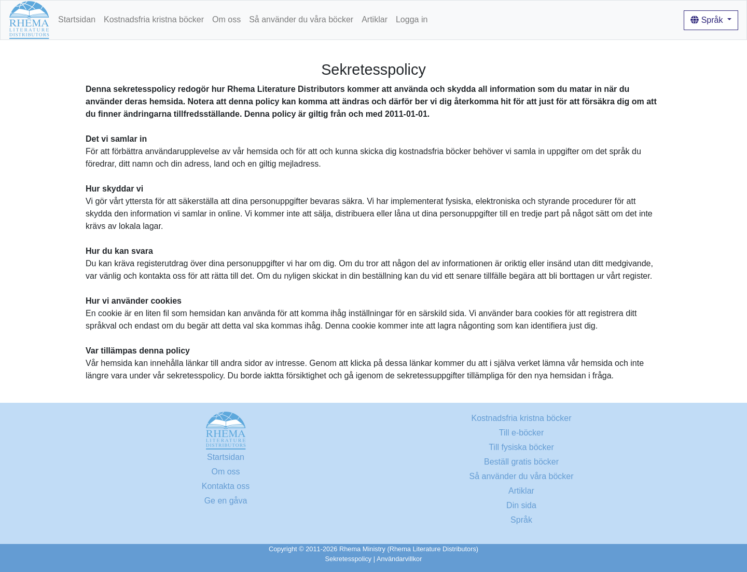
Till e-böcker (521, 432)
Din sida (521, 505)
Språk (707, 20)
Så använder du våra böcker (301, 19)
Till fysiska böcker (521, 447)
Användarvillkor (399, 559)
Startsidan (76, 19)
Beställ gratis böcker (521, 461)
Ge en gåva (225, 500)
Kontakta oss (226, 486)
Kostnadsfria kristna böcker (154, 19)
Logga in (411, 19)
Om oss (226, 19)
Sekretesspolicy (348, 559)
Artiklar (375, 19)
